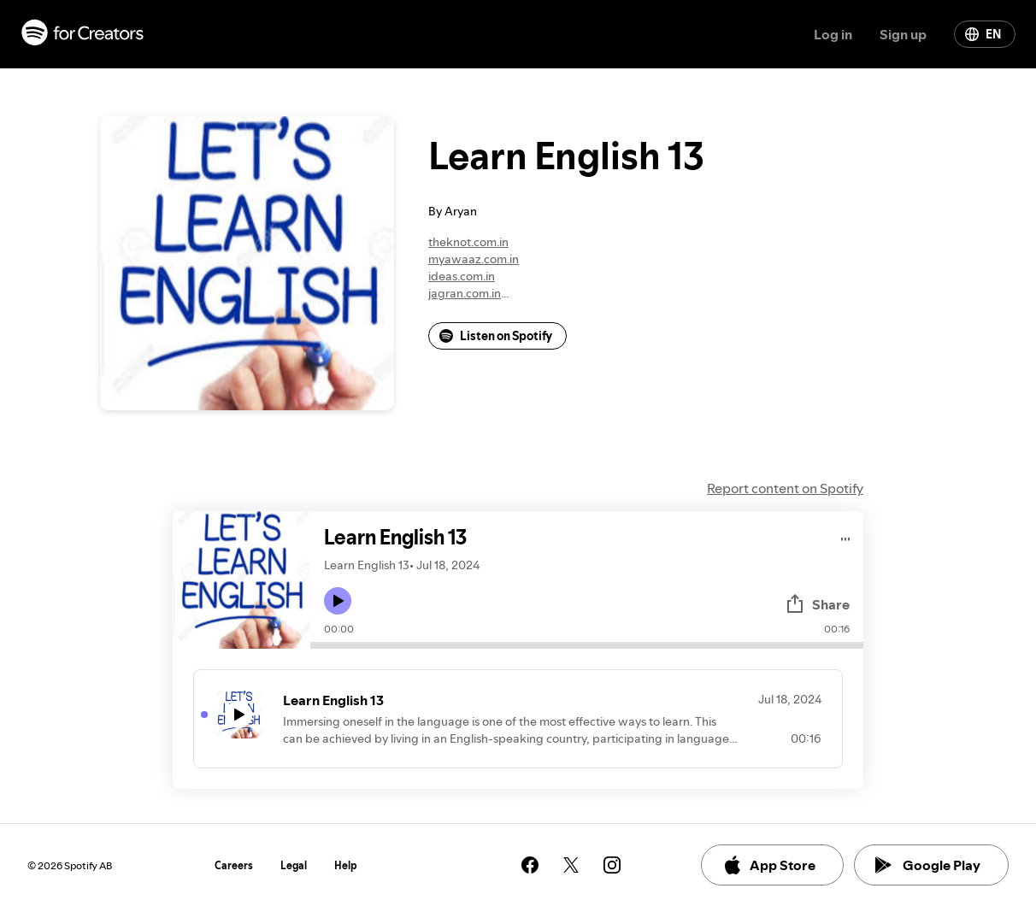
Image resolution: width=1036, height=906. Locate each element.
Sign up (903, 34)
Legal (293, 865)
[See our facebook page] (530, 865)
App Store (768, 865)
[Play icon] (337, 601)
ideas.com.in (461, 276)
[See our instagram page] (612, 865)
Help (345, 865)
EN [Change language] (983, 34)
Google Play (927, 865)
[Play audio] (846, 536)
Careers (234, 865)
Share (817, 604)
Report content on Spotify (785, 488)
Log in (833, 34)
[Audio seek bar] (586, 645)
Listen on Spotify (495, 335)
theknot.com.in (468, 241)
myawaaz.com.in (473, 259)
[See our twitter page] (571, 865)
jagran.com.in (464, 293)
